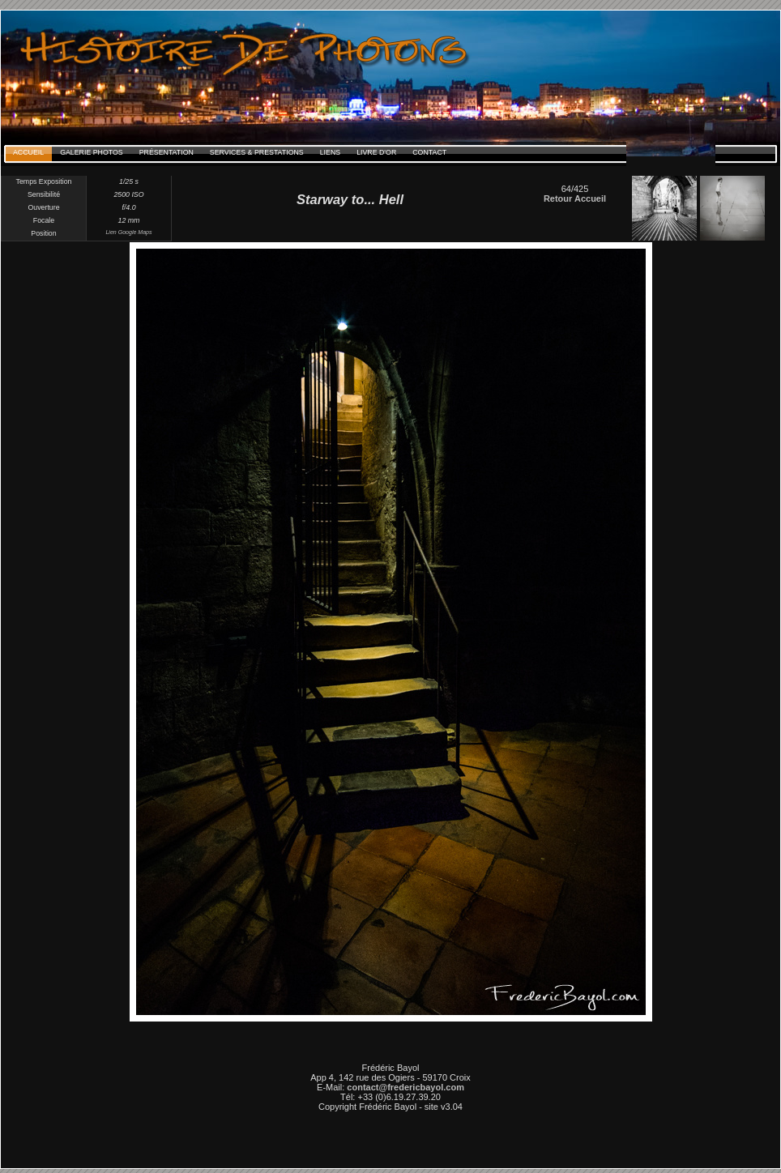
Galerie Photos (91, 152)
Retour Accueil (575, 198)
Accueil (28, 152)
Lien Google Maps (128, 232)
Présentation (166, 152)
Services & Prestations (257, 152)
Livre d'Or (376, 152)
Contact (429, 152)
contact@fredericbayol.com (405, 1087)
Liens (330, 152)
